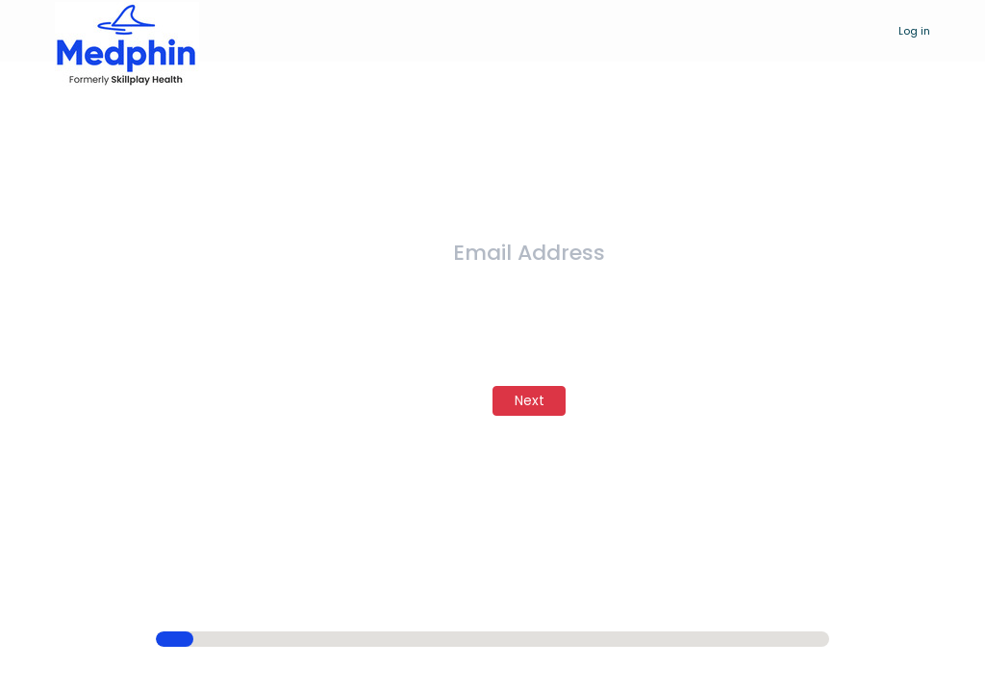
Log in (914, 30)
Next (529, 400)
